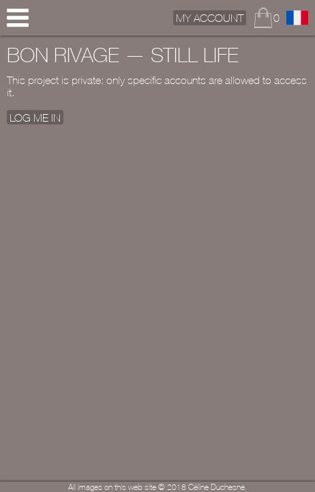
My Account (209, 18)
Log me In (35, 117)
